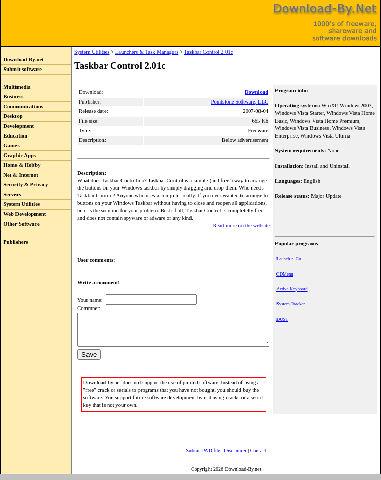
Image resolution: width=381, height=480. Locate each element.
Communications (22, 106)
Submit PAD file (193, 456)
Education (14, 136)
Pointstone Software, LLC (240, 102)
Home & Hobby (21, 165)
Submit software (21, 69)
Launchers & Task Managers (125, 52)
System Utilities (20, 204)
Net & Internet (19, 175)
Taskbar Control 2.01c (187, 52)
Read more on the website (242, 225)
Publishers (14, 242)
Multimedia (16, 87)
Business (12, 96)
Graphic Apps (18, 155)
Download (257, 92)
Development (17, 126)
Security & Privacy (24, 184)
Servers (11, 194)
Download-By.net (22, 59)
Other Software (20, 224)
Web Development (23, 214)
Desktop (12, 116)
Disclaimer (225, 456)
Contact (248, 456)
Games (10, 145)
